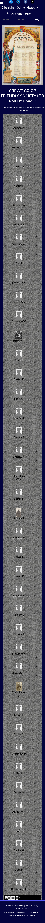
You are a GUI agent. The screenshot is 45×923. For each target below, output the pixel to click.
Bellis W (19, 433)
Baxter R (19, 375)
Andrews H (18, 143)
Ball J (19, 259)
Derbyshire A (18, 885)
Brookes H (19, 533)
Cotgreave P (19, 749)
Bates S (18, 356)
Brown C (19, 572)
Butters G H (19, 649)
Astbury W (18, 201)
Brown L (19, 553)
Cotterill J (18, 769)
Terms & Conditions (14, 905)
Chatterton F (18, 669)
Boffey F (19, 495)
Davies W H (19, 807)
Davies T (19, 827)
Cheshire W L (19, 689)
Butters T (18, 630)
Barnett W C (19, 317)
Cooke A (19, 730)
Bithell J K (19, 453)
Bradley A (18, 514)
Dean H (18, 866)
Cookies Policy (22, 908)
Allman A (18, 124)
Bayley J (18, 394)
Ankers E (19, 162)
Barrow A (18, 336)
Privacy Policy (32, 905)
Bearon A (18, 414)
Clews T (18, 711)
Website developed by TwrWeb (22, 915)
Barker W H (19, 278)
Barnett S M (19, 298)
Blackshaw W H (18, 473)
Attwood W (18, 240)
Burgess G (19, 611)
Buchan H (18, 591)
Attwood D (18, 220)
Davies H (19, 846)
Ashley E (19, 182)
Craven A (18, 788)
